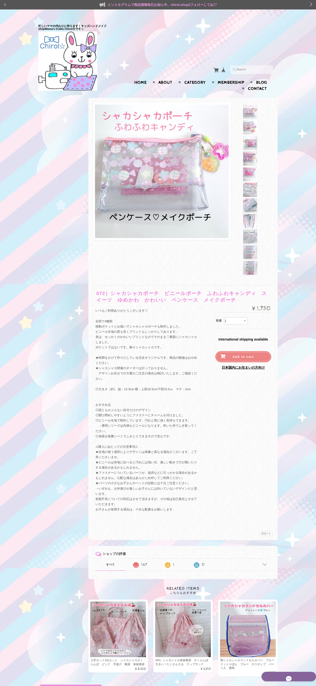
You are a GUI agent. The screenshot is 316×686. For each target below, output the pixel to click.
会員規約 (272, 674)
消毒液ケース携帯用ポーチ (63, 366)
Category (195, 73)
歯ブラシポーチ (56, 442)
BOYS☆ (51, 475)
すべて (115, 519)
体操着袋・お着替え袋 (60, 146)
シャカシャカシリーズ (59, 459)
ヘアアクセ (52, 540)
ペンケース (53, 311)
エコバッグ (52, 483)
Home (140, 73)
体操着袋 (51, 509)
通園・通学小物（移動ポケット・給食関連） (64, 222)
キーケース (53, 374)
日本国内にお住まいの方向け (243, 322)
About (165, 73)
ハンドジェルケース (59, 319)
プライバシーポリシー (59, 608)
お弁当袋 (51, 334)
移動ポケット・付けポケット (65, 232)
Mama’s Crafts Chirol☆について (64, 588)
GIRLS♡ (51, 467)
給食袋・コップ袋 (57, 239)
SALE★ (49, 493)
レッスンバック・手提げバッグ (65, 126)
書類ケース (53, 382)
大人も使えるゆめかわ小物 (62, 350)
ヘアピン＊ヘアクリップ (62, 556)
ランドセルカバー (57, 211)
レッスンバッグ (56, 524)
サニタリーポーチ (57, 435)
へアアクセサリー (57, 420)
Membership (231, 73)
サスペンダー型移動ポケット (65, 288)
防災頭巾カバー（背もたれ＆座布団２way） (65, 156)
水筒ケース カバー (59, 326)
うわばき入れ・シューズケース (65, 137)
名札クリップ (54, 342)
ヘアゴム (51, 548)
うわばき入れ (54, 532)
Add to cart (243, 311)
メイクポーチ (54, 427)
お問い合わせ (54, 599)
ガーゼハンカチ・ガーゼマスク (65, 271)
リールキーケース (57, 281)
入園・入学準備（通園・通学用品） (64, 106)
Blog (261, 73)
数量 (219, 275)
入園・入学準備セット (60, 116)
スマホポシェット (57, 450)
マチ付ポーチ (54, 404)
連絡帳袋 (51, 165)
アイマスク (53, 180)
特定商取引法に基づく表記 (62, 618)
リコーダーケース (57, 203)
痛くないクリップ (57, 296)
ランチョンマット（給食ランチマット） (65, 249)
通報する (266, 488)
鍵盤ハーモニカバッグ (60, 188)
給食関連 (51, 501)
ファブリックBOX (57, 173)
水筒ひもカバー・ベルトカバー (65, 260)
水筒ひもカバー (56, 516)
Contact (257, 79)
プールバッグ (54, 195)
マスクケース (54, 303)
